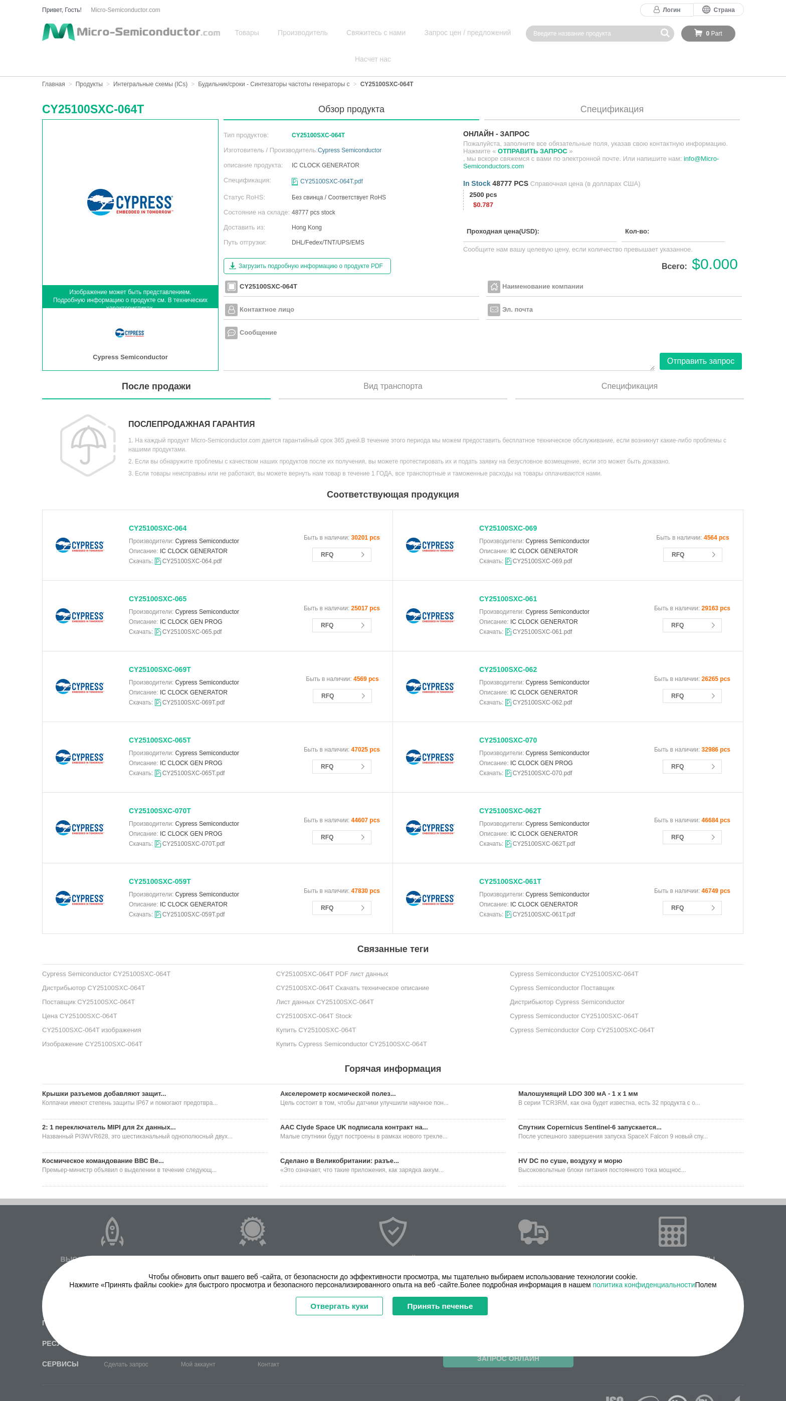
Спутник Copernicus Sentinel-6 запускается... (590, 1100)
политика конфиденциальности (644, 1285)
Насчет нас (500, 33)
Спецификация (612, 83)
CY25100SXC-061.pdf (542, 605)
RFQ (327, 528)
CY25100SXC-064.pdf (192, 534)
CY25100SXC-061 (508, 572)
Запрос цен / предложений (430, 33)
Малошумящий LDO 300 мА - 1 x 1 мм (578, 1067)
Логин (671, 10)
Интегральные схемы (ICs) (150, 57)
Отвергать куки (334, 1306)
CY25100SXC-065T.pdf (193, 746)
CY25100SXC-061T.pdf (544, 887)
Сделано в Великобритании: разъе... (339, 1134)
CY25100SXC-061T (510, 855)
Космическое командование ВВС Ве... (103, 1134)
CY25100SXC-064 (157, 502)
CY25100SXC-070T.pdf (193, 817)
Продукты (89, 57)
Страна (724, 10)
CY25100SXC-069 (508, 502)
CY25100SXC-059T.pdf (193, 887)
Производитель (285, 33)
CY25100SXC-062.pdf (542, 675)
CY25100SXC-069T (160, 643)
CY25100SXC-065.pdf (192, 605)
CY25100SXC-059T (160, 855)
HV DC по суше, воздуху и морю (570, 1134)
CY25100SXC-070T (160, 784)
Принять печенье (447, 1306)
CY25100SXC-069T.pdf (193, 675)
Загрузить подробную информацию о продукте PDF (311, 239)
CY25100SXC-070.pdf (542, 746)
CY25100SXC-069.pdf (542, 534)
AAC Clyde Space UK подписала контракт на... (354, 1100)
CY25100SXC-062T (510, 784)
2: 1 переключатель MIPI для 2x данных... (109, 1100)
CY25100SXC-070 (508, 714)
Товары (240, 33)
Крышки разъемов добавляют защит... (104, 1067)
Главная (53, 57)
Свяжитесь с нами (348, 33)
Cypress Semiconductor (349, 123)
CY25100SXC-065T (160, 714)
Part (714, 33)
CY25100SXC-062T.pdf (544, 817)
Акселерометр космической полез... (338, 1067)
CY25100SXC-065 (157, 572)
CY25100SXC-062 (508, 643)
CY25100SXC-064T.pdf (331, 154)
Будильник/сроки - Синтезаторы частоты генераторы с (273, 57)
